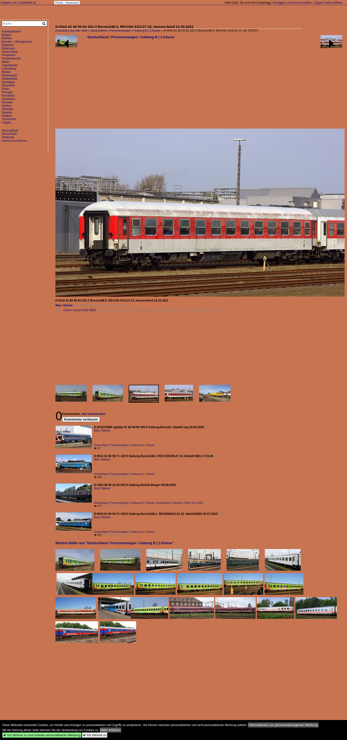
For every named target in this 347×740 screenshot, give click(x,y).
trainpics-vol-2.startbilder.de (18, 2)
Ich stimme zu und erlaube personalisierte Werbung (41, 735)
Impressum (72, 2)
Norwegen (8, 82)
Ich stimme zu (95, 735)
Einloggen (279, 2)
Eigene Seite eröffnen (328, 2)
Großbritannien (11, 58)
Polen (5, 89)
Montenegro (9, 75)
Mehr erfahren (110, 730)
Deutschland (99, 30)
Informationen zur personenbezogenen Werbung (283, 725)
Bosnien (7, 38)
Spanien (7, 112)
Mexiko (6, 72)
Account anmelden (300, 2)
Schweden (8, 99)
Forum (59, 2)
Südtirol (7, 116)
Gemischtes (9, 134)
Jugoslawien (10, 65)
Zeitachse (8, 137)
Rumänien (8, 95)
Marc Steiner (64, 305)
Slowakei (7, 109)
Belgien (6, 35)
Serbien (7, 105)
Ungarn (6, 122)
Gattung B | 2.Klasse (147, 30)
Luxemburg (9, 68)
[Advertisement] (198, 85)
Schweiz (7, 102)
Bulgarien (8, 45)
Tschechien (9, 119)
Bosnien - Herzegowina (17, 41)
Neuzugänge (10, 130)
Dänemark (8, 48)
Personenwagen (120, 30)
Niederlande (9, 78)
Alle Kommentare (93, 414)
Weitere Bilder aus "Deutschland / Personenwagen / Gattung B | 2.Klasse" (114, 543)
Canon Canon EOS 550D (79, 310)
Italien (5, 62)
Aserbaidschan (11, 31)
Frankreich (8, 55)
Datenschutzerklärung (14, 140)
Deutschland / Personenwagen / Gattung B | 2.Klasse (130, 37)
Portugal (7, 92)
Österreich (8, 85)
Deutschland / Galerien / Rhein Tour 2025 (179, 502)
